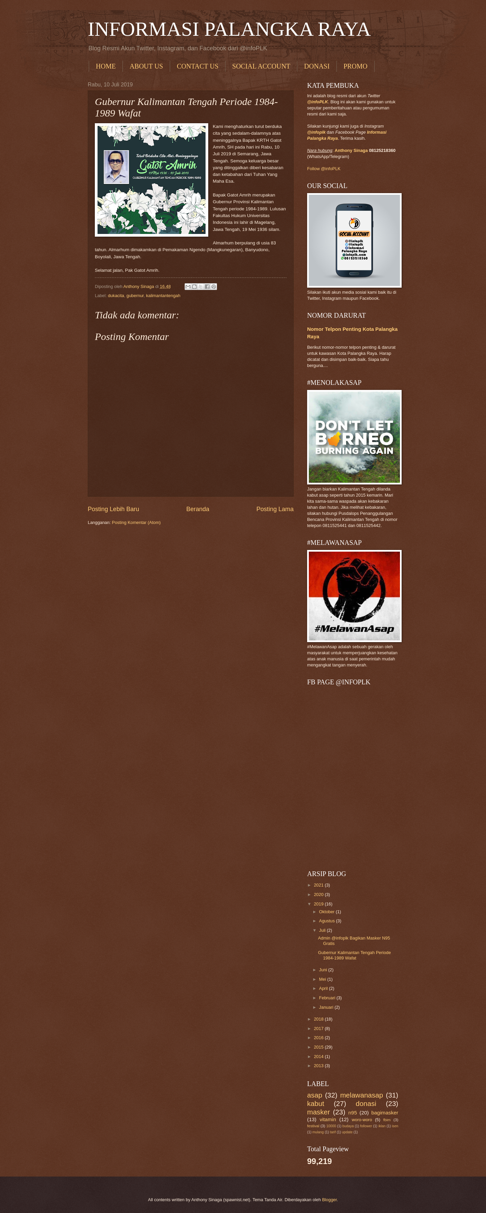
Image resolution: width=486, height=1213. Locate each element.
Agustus (327, 920)
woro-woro (362, 1119)
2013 (319, 1065)
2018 (319, 1019)
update (347, 1132)
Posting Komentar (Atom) (136, 522)
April (324, 988)
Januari (326, 1007)
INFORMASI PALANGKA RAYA (229, 29)
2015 (319, 1047)
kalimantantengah (163, 295)
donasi (366, 1103)
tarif (333, 1132)
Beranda (197, 509)
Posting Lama (275, 509)
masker (318, 1112)
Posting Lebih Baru (113, 509)
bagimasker (384, 1112)
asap (314, 1095)
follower (366, 1126)
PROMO (356, 66)
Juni (323, 969)
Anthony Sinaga (351, 150)
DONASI (317, 66)
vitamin (328, 1119)
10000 (331, 1126)
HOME (106, 66)
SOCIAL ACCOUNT (261, 66)
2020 (319, 894)
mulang (318, 1132)
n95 (352, 1112)
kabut (315, 1103)
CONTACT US (197, 66)
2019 (319, 903)
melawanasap (361, 1095)
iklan (381, 1126)
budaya (348, 1126)
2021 (319, 885)
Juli (323, 930)
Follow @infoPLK (324, 168)
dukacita (116, 295)
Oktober (327, 911)
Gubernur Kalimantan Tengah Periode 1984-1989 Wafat (354, 955)
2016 (319, 1037)
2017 (319, 1028)
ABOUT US (146, 66)
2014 (319, 1056)
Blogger (329, 1199)
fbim (387, 1120)
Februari (327, 997)
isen (395, 1126)
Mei (323, 979)
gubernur (135, 295)
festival (313, 1126)
